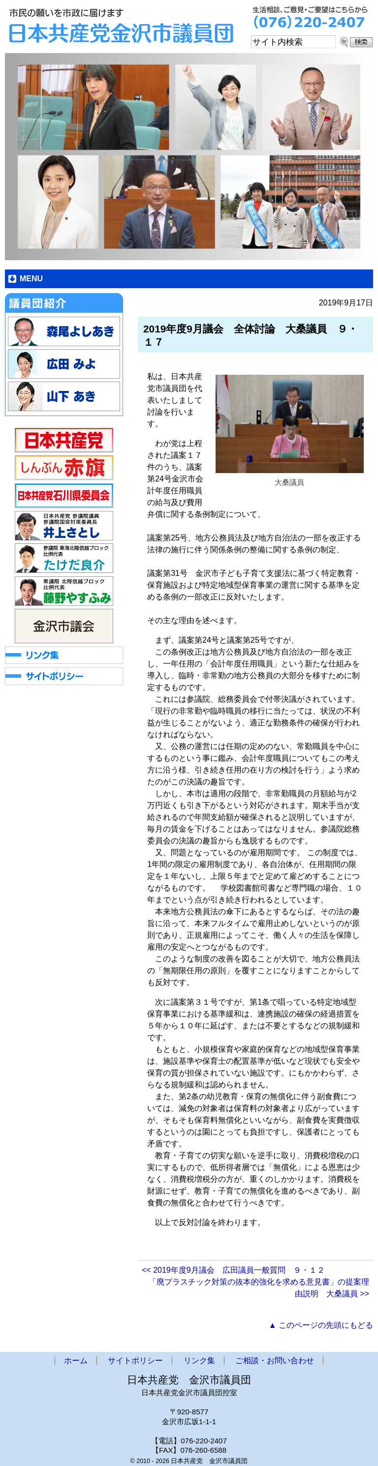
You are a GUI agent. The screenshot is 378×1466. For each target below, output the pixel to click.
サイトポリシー (135, 1360)
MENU (31, 278)
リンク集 (199, 1360)
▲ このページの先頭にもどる (321, 1325)
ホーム (76, 1360)
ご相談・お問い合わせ (274, 1360)
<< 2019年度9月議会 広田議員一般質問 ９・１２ (233, 1270)
